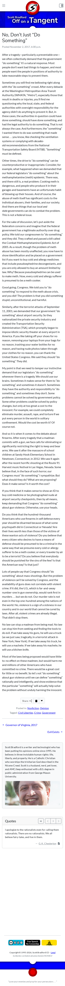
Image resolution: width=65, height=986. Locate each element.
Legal (53, 952)
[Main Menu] (3, 5)
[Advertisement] (32, 889)
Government (48, 712)
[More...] (42, 701)
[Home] (33, 5)
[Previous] (48, 821)
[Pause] (53, 821)
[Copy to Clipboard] (36, 701)
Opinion (44, 708)
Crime (37, 712)
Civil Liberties (25, 712)
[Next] (58, 821)
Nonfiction (33, 708)
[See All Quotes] (41, 821)
